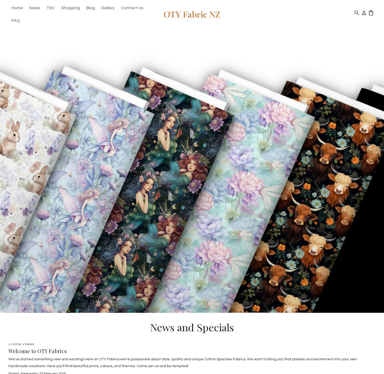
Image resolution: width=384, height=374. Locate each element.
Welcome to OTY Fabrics (37, 350)
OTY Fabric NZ (192, 14)
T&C (50, 8)
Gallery (108, 8)
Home (17, 8)
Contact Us (132, 8)
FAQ (16, 20)
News (34, 8)
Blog (90, 8)
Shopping (70, 8)
